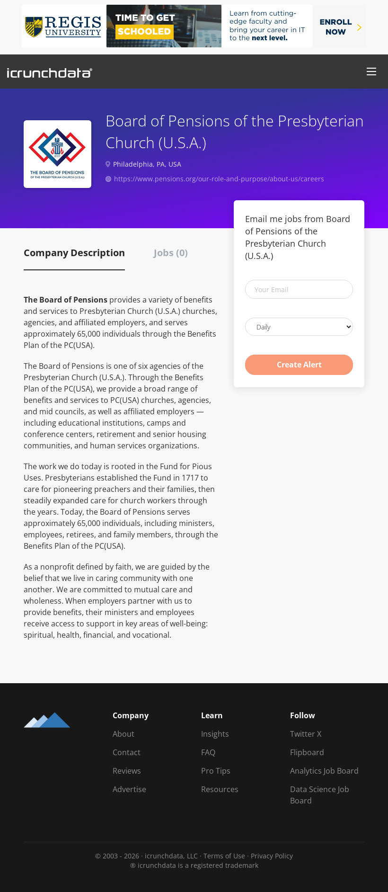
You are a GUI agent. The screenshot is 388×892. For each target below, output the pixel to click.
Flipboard (307, 752)
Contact (127, 752)
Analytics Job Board (324, 771)
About (123, 734)
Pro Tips (215, 771)
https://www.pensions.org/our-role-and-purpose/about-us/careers (219, 178)
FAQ (208, 752)
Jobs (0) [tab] (171, 252)
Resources (219, 789)
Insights (215, 734)
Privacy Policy (272, 855)
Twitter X (305, 734)
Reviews (127, 771)
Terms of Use (224, 855)
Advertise (129, 789)
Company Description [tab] (74, 252)
